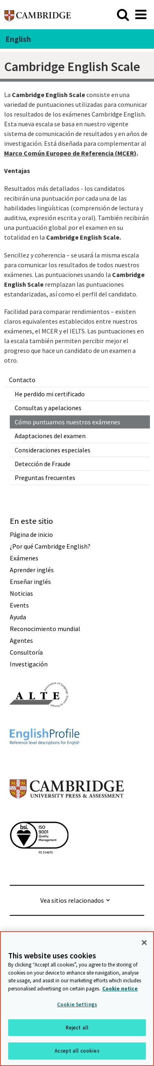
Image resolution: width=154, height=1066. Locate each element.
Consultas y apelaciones (48, 408)
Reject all (77, 1027)
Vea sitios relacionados (72, 900)
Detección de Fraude (42, 464)
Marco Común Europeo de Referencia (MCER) (70, 153)
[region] (77, 998)
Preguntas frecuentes (45, 478)
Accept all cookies (77, 1050)
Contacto (22, 380)
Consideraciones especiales (52, 450)
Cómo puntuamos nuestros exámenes (67, 422)
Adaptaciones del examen (50, 436)
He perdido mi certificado (50, 394)
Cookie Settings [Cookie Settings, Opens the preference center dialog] (77, 1004)
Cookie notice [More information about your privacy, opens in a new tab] (120, 988)
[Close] (144, 942)
